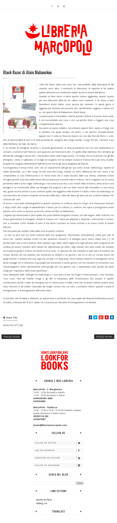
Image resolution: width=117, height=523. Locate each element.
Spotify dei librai (44, 499)
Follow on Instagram (59, 465)
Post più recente (12, 336)
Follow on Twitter (59, 443)
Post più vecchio (104, 336)
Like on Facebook (59, 450)
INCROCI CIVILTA (50, 77)
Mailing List (41, 503)
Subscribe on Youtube (59, 458)
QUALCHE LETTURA (67, 77)
